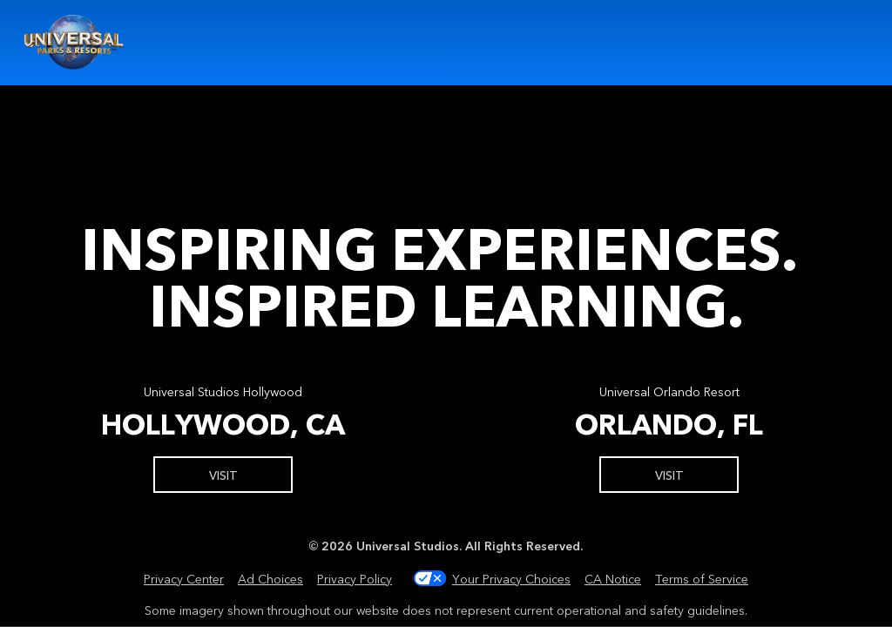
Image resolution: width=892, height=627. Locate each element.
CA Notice (613, 578)
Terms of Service (701, 578)
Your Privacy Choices (511, 578)
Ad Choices (270, 578)
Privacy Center (184, 578)
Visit (223, 474)
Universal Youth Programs (74, 43)
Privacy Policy (354, 578)
